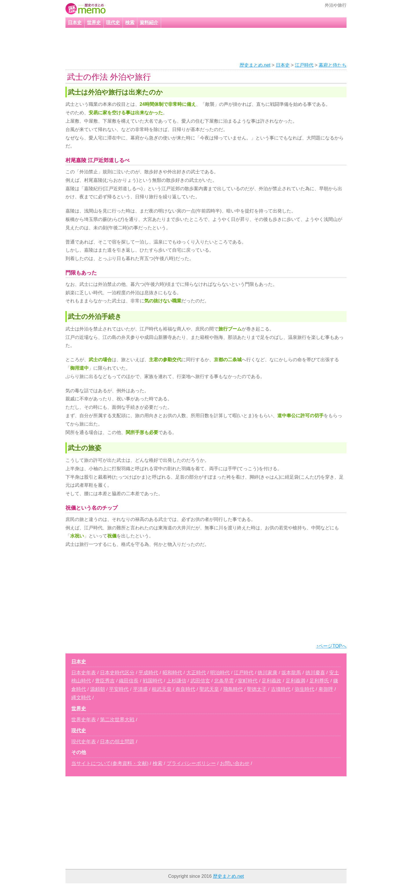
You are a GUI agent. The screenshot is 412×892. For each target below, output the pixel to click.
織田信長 (128, 681)
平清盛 (140, 689)
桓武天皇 (162, 689)
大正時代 (196, 672)
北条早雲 (224, 681)
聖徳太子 (257, 689)
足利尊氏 (319, 681)
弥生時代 (304, 689)
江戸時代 (304, 65)
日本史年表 (83, 672)
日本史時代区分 (117, 672)
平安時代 (119, 689)
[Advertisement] (198, 45)
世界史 (94, 22)
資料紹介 (149, 22)
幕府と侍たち (333, 65)
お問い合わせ (234, 763)
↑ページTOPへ (331, 646)
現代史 (113, 22)
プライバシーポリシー (191, 763)
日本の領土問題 (117, 741)
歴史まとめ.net (255, 65)
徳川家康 (267, 672)
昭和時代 (172, 672)
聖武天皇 (209, 689)
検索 (129, 22)
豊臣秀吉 (105, 681)
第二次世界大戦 (117, 719)
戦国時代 (153, 681)
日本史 (75, 22)
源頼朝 (97, 689)
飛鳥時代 (233, 689)
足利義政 (271, 681)
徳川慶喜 (315, 672)
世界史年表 (83, 719)
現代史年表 (83, 741)
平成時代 (148, 672)
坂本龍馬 (291, 672)
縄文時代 (81, 697)
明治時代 (220, 672)
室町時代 (248, 681)
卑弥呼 (325, 689)
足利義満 (295, 681)
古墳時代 (281, 689)
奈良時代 (185, 689)
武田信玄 (200, 681)
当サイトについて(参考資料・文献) (109, 763)
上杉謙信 (176, 681)
